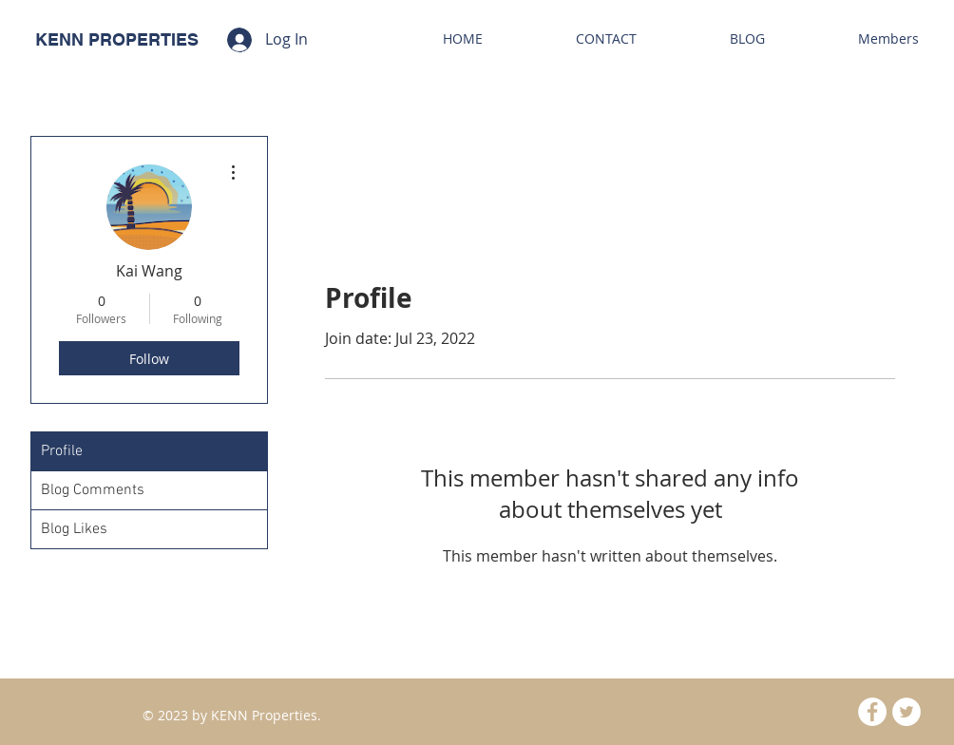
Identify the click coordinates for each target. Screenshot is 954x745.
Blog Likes (74, 529)
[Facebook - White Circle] (872, 711)
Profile (62, 451)
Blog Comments (92, 490)
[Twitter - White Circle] (906, 711)
